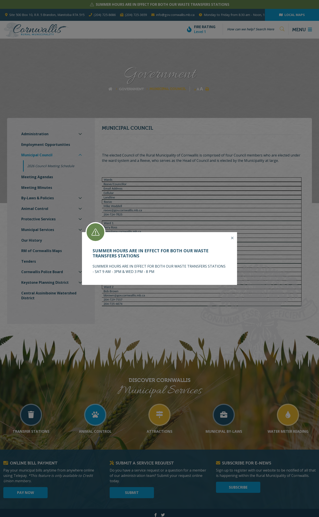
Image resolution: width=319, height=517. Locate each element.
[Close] (232, 238)
